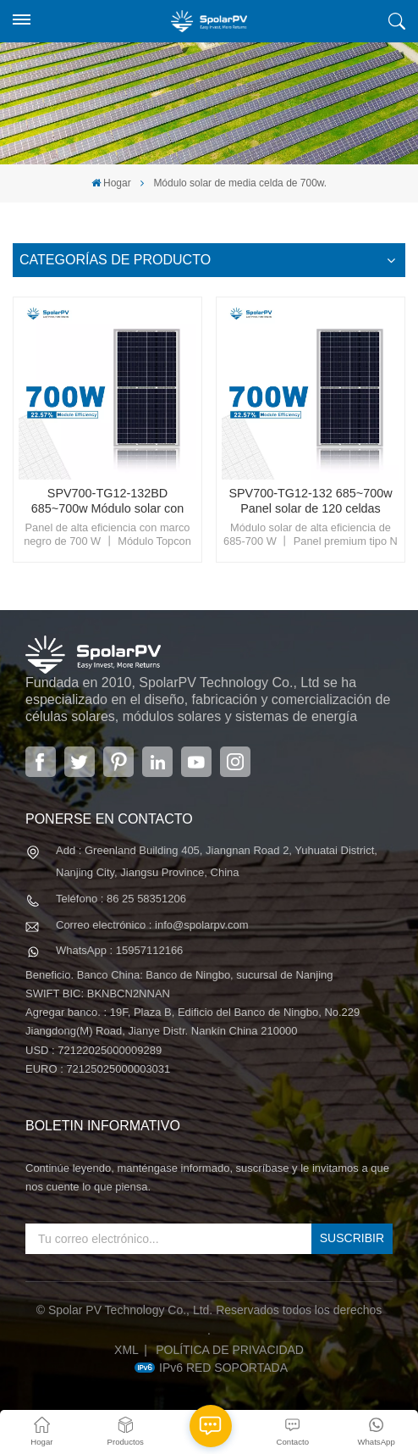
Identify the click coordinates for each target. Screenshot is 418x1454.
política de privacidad (230, 1350)
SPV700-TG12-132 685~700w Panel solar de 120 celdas (310, 500)
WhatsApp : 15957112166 (119, 950)
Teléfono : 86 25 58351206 (121, 898)
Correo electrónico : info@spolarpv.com (152, 924)
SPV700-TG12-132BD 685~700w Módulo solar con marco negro (107, 501)
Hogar (111, 183)
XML (126, 1350)
